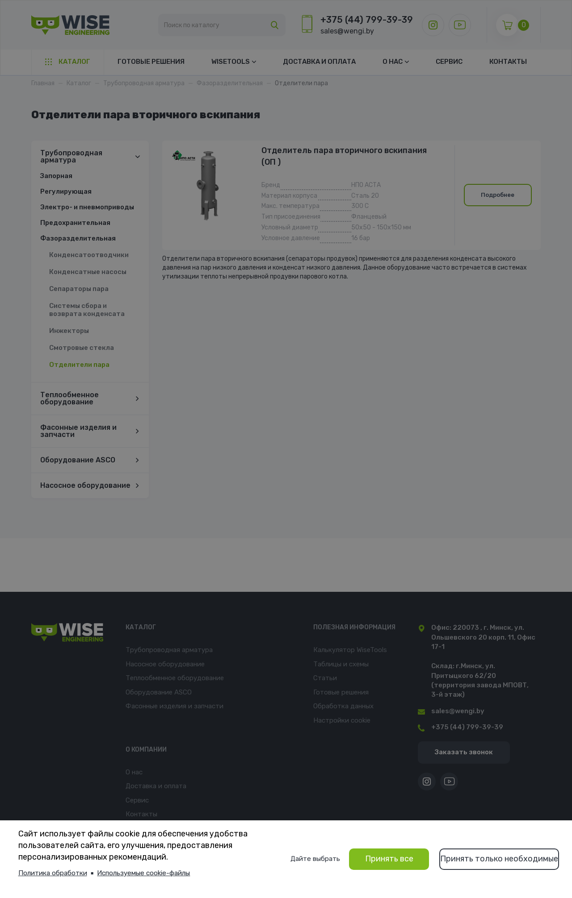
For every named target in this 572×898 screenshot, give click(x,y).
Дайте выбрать (315, 859)
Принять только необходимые (499, 859)
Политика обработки (52, 873)
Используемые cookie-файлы (143, 873)
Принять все (389, 859)
